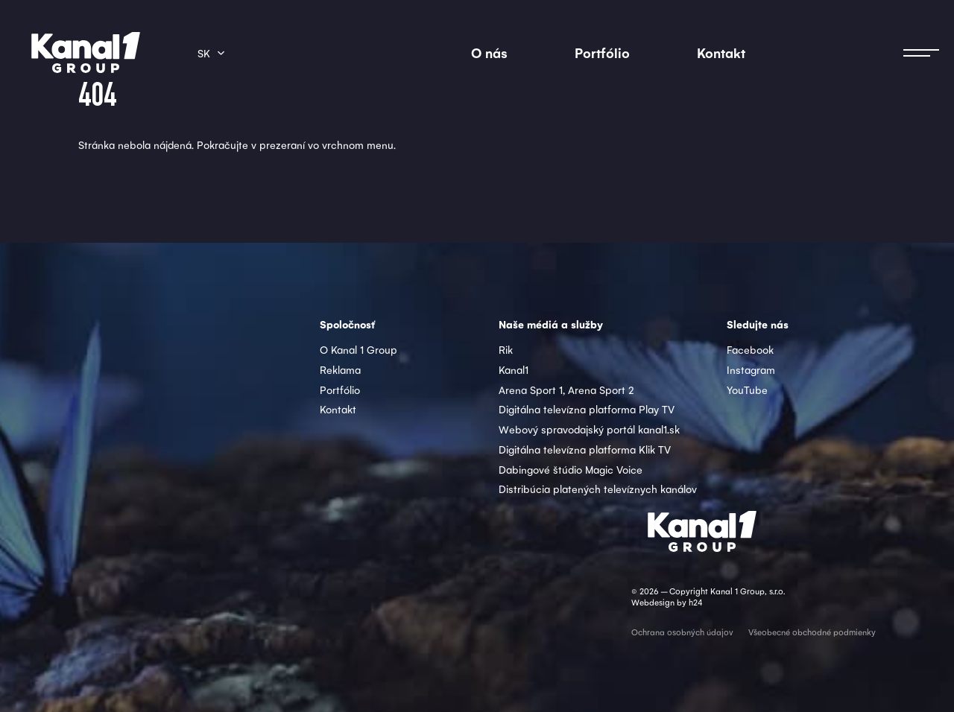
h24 (695, 602)
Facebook (750, 349)
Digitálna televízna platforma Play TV (587, 409)
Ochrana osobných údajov (682, 632)
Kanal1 (513, 369)
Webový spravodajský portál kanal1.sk (589, 429)
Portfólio (602, 52)
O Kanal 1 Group (358, 349)
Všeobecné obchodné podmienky (812, 632)
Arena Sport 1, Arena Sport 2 (566, 389)
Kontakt (721, 52)
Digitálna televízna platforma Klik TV (585, 449)
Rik (506, 349)
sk (204, 53)
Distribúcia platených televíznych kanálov (598, 488)
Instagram (751, 369)
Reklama (340, 369)
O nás (489, 52)
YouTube (747, 389)
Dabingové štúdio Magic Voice (570, 469)
